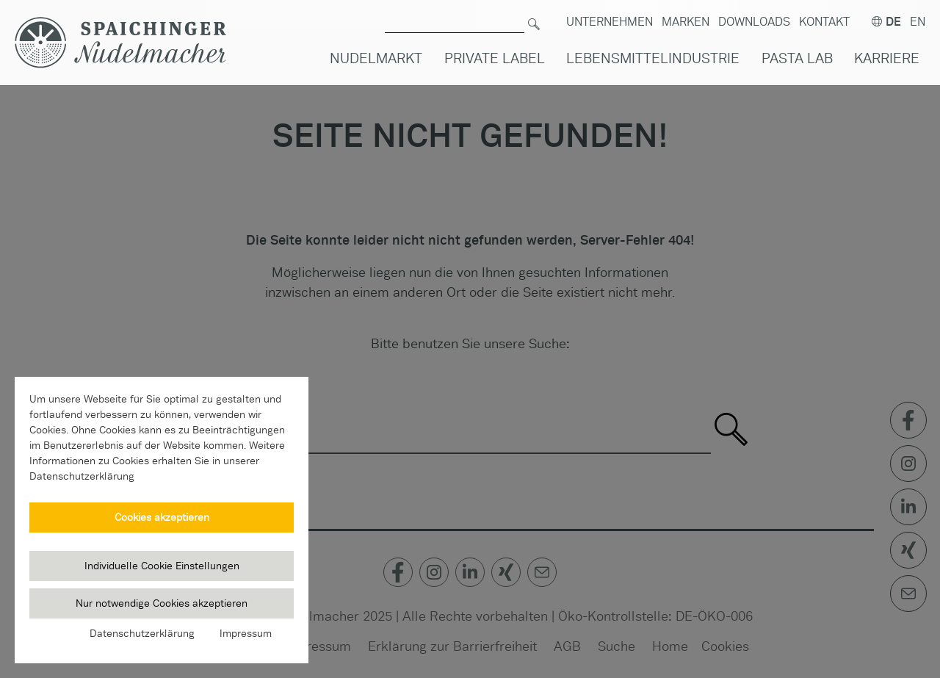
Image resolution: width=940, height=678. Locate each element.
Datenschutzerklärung (142, 633)
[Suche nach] (454, 15)
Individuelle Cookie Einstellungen (161, 565)
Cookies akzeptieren (162, 517)
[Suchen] (534, 15)
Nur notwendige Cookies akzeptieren (161, 603)
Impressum (246, 633)
